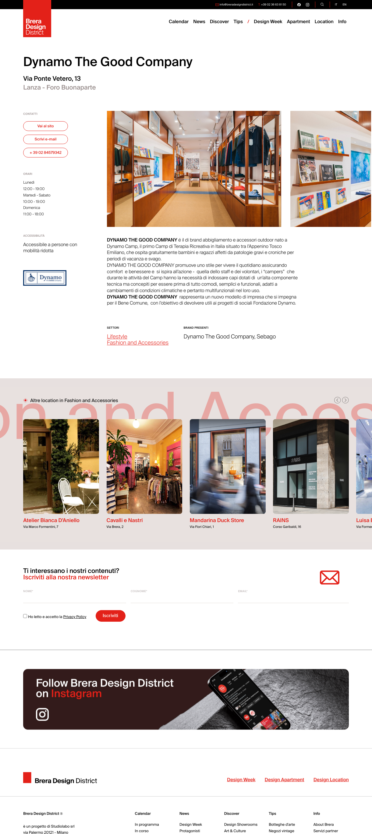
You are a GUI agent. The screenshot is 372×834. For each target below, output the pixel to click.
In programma (147, 824)
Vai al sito (45, 126)
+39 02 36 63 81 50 (273, 4)
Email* (242, 591)
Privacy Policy (75, 616)
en (345, 4)
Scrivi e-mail (45, 139)
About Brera (324, 824)
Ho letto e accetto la (54, 616)
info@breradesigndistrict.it (236, 4)
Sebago (266, 340)
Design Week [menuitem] (268, 22)
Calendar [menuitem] (179, 22)
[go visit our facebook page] (299, 4)
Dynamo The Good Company (219, 340)
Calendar (143, 813)
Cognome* (139, 591)
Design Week (241, 783)
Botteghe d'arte (282, 824)
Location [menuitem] (324, 22)
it (336, 4)
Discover (231, 813)
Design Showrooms (240, 824)
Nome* (28, 591)
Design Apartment (284, 783)
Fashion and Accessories (137, 347)
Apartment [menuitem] (298, 22)
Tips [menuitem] (238, 22)
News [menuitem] (199, 22)
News (184, 813)
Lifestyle (117, 340)
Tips (272, 813)
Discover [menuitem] (219, 22)
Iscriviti (110, 616)
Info (342, 22)
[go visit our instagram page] (307, 4)
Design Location (331, 783)
